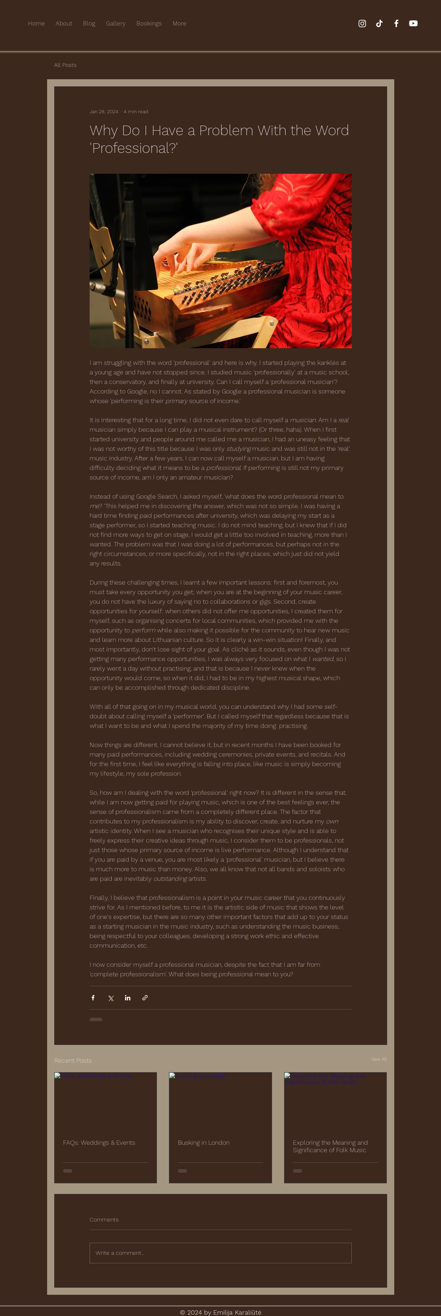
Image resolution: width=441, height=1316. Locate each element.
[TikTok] (379, 23)
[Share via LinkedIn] (127, 997)
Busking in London (204, 1142)
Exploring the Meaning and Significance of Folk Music (330, 1146)
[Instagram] (362, 23)
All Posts (65, 65)
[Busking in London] (220, 1101)
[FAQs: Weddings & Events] (106, 1101)
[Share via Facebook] (93, 997)
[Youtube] (413, 23)
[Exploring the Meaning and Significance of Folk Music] (335, 1101)
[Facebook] (396, 23)
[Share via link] (145, 997)
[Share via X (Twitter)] (110, 997)
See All (379, 1059)
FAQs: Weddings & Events (99, 1142)
